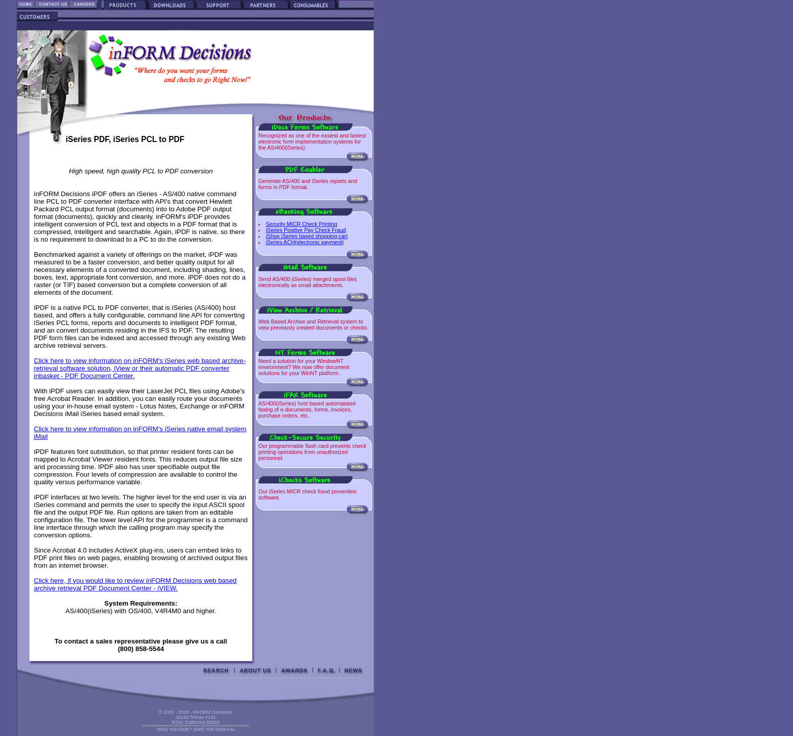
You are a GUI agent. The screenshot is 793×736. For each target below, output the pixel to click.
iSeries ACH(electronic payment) (305, 242)
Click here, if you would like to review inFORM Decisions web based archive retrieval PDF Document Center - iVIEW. (135, 584)
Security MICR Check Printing (301, 224)
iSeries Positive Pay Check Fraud (306, 230)
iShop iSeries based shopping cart (307, 236)
